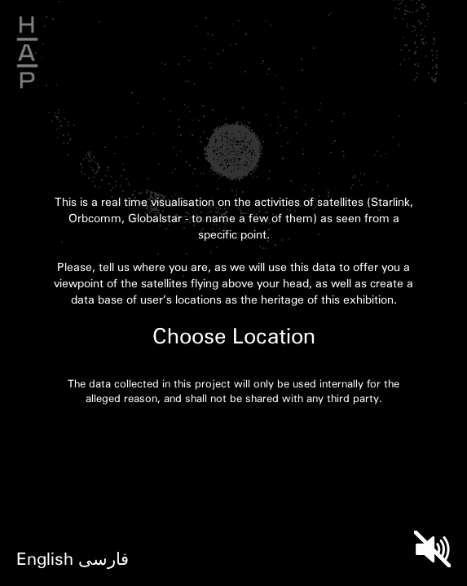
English (44, 558)
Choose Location (233, 335)
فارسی (103, 558)
